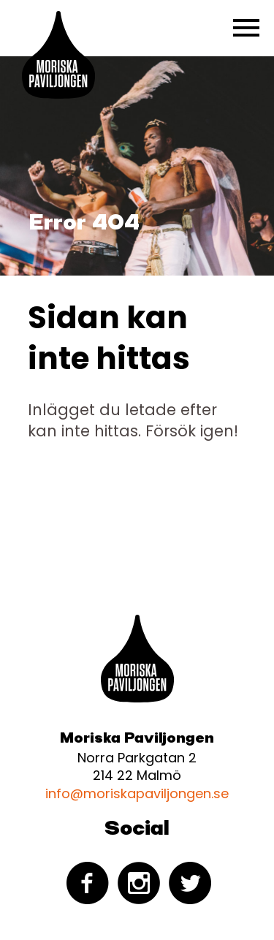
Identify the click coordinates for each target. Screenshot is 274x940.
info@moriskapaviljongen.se (137, 793)
